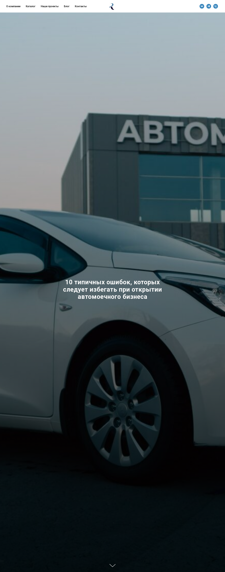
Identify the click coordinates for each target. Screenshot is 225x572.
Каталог (30, 6)
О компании (13, 6)
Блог (67, 6)
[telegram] (208, 6)
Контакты (81, 6)
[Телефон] (215, 6)
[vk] (202, 6)
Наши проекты (50, 6)
